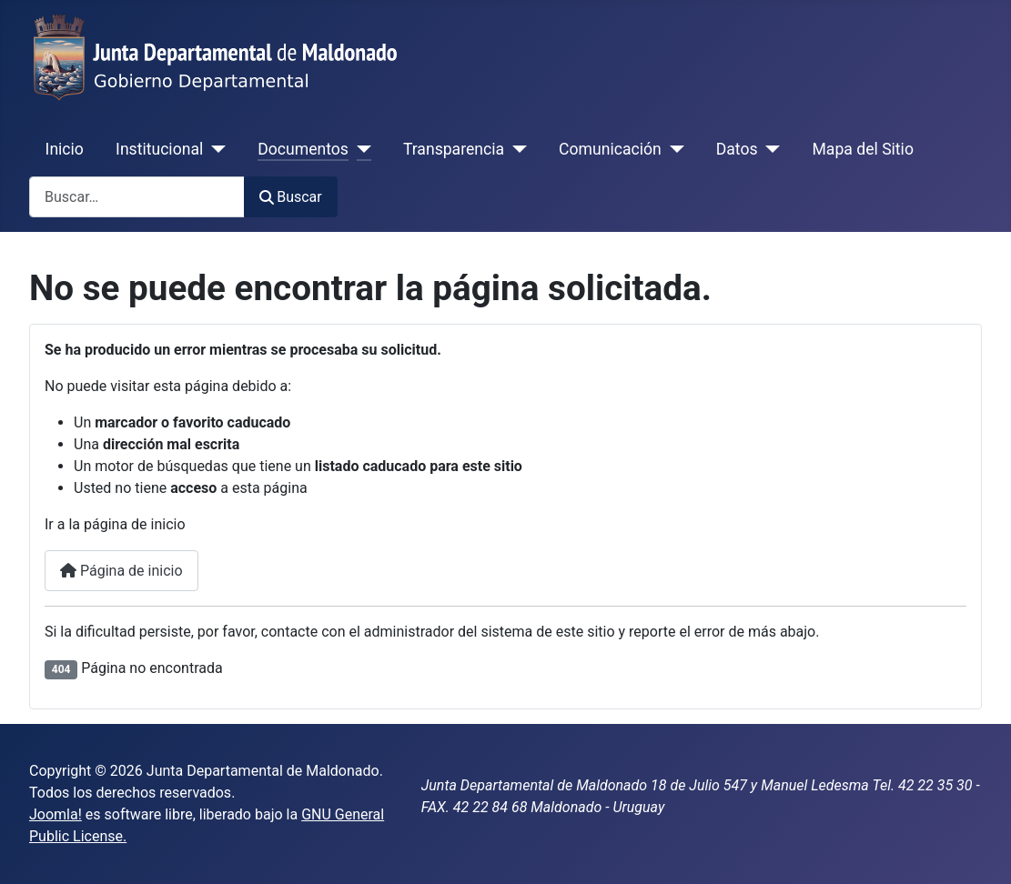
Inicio (64, 149)
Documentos (303, 149)
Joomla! (55, 814)
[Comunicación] (673, 149)
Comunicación (610, 149)
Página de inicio (121, 570)
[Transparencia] (515, 149)
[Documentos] (360, 149)
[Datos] (769, 149)
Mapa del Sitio (863, 149)
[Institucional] (214, 149)
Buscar (290, 197)
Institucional (159, 149)
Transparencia (453, 149)
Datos (737, 149)
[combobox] (137, 196)
